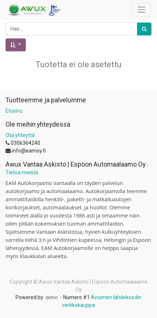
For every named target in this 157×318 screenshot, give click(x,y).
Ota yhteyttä (20, 135)
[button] (16, 44)
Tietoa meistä (22, 172)
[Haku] (144, 29)
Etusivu (14, 111)
